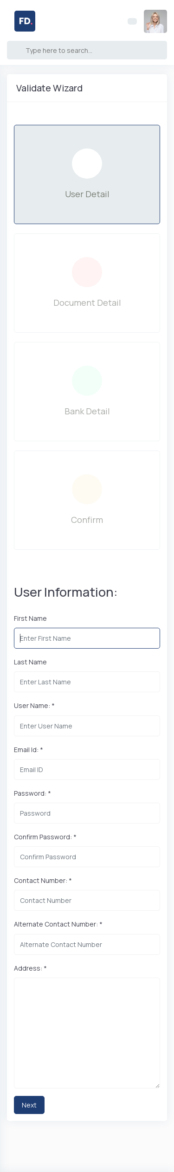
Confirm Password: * (45, 836)
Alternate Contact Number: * (58, 924)
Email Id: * (28, 749)
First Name (30, 618)
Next (29, 1105)
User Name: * (34, 705)
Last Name (30, 661)
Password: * (32, 793)
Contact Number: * (43, 880)
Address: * (30, 968)
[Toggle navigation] (132, 21)
